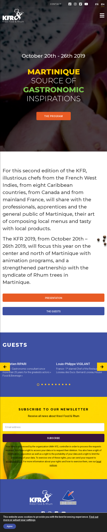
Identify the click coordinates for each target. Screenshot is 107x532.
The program (53, 116)
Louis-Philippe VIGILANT (73, 364)
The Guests (54, 311)
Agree (10, 526)
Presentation (53, 298)
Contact (55, 4)
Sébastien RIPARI (14, 364)
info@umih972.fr (14, 461)
